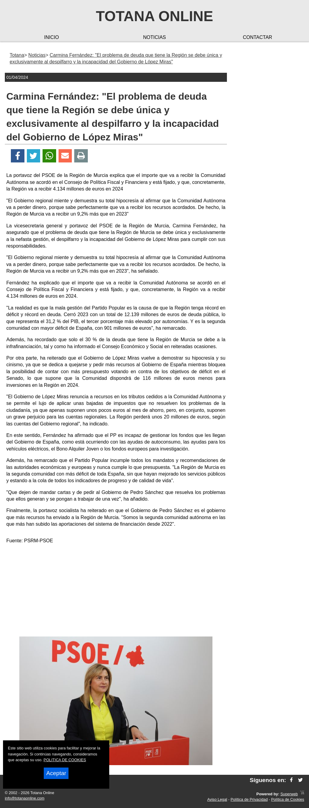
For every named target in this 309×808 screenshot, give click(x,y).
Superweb (289, 794)
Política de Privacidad (249, 799)
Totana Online (154, 16)
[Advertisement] (116, 591)
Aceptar (56, 773)
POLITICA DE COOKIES (64, 760)
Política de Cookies (287, 799)
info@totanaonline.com (24, 798)
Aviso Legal (217, 799)
